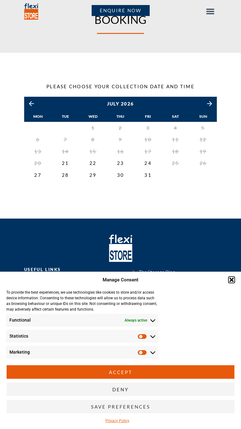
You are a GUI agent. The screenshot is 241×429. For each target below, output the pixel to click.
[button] (231, 280)
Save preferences (120, 407)
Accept (120, 372)
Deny (120, 389)
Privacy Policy (117, 421)
